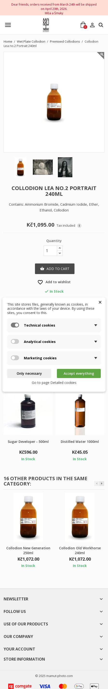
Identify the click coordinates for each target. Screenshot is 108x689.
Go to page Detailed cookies (54, 382)
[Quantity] (50, 250)
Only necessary (29, 373)
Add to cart (54, 268)
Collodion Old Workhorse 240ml (80, 550)
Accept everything (79, 373)
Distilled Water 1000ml (80, 441)
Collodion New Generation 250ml (28, 550)
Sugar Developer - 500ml (28, 441)
